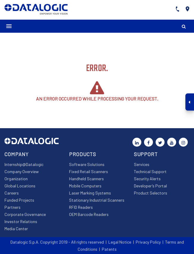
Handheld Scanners (86, 178)
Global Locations (19, 185)
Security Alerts (147, 178)
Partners (12, 207)
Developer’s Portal (150, 185)
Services (141, 164)
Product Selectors (150, 192)
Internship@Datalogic (23, 164)
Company (16, 154)
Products (82, 154)
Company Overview (21, 171)
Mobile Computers (85, 185)
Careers (11, 192)
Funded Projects (19, 200)
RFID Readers (81, 207)
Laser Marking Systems (90, 192)
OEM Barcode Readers (89, 214)
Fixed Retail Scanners (88, 171)
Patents (109, 249)
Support (146, 154)
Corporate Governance (25, 214)
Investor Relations (20, 221)
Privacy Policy (148, 241)
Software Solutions (86, 164)
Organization (16, 178)
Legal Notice (119, 241)
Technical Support (150, 171)
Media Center (16, 228)
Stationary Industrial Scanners (96, 200)
